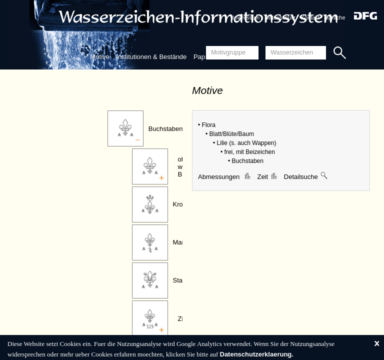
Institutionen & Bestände (151, 56)
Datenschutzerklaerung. (257, 354)
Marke (182, 242)
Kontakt (310, 17)
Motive (99, 56)
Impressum (246, 17)
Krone (181, 204)
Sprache (335, 17)
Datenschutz (280, 17)
